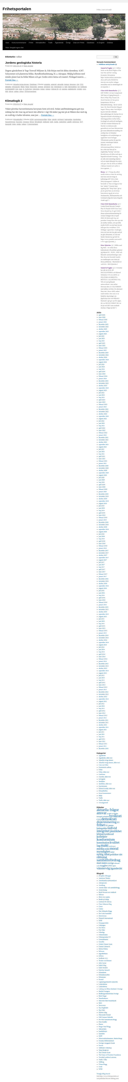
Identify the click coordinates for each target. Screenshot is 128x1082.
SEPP (100, 1036)
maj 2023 (102, 397)
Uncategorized (103, 803)
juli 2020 (101, 477)
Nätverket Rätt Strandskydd (107, 1001)
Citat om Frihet (78, 43)
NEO (100, 1003)
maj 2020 (102, 482)
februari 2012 (103, 715)
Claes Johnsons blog (105, 904)
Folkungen (102, 925)
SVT (81, 122)
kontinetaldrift (9, 89)
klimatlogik (38, 122)
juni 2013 (102, 678)
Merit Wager (103, 996)
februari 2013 (103, 687)
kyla (16, 89)
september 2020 (104, 473)
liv (23, 89)
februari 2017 (103, 574)
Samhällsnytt (103, 1031)
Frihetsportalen (17, 9)
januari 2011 (103, 746)
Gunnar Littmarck (104, 946)
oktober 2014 (103, 640)
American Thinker (104, 878)
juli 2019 (101, 506)
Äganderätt (59, 43)
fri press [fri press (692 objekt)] (109, 825)
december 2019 (103, 494)
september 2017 (104, 558)
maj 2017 (102, 567)
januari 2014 (103, 661)
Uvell (100, 1067)
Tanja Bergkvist (104, 1050)
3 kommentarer (32, 124)
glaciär (54, 119)
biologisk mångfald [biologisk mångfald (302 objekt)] (103, 816)
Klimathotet (102, 972)
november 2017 (104, 553)
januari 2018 (103, 548)
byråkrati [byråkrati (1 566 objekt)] (115, 816)
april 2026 (102, 315)
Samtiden (102, 1034)
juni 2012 (102, 706)
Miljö (100, 796)
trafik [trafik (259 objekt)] (98, 866)
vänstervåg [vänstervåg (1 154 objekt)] (103, 868)
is (63, 87)
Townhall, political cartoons (107, 1057)
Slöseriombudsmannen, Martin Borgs (110, 1038)
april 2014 (102, 654)
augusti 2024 (103, 362)
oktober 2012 (103, 697)
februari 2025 (103, 348)
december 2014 (103, 635)
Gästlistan (90, 43)
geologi (40, 87)
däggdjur (8, 87)
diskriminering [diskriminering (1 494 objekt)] (107, 822)
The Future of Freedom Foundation (110, 1055)
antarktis (47, 84)
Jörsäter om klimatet (105, 961)
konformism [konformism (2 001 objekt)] (106, 839)
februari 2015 (103, 631)
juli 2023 (101, 393)
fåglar (22, 87)
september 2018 (104, 529)
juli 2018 (101, 534)
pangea (64, 89)
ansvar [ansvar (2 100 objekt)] (101, 813)
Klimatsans (102, 977)
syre (84, 89)
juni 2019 (102, 508)
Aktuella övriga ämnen (21, 84)
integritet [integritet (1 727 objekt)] (103, 831)
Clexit (101, 906)
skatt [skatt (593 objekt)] (99, 863)
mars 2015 (102, 628)
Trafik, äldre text (104, 800)
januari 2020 (103, 492)
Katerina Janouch (104, 970)
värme (11, 91)
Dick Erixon (102, 916)
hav (52, 87)
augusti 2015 (103, 616)
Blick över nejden (104, 897)
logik (51, 122)
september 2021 (104, 444)
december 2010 (103, 748)
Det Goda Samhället (105, 913)
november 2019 (104, 496)
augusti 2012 (103, 701)
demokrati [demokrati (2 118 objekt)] (109, 819)
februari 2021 (103, 461)
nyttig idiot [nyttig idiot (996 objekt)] (103, 854)
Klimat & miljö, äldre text (107, 788)
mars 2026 (102, 317)
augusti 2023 (103, 390)
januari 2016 (103, 605)
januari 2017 (103, 576)
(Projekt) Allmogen (105, 876)
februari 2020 (103, 489)
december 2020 (103, 466)
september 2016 (104, 586)
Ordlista (110, 43)
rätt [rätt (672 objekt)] (120, 854)
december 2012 (103, 692)
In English (100, 43)
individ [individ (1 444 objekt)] (112, 828)
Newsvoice (102, 1005)
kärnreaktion (72, 87)
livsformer (28, 89)
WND (101, 1069)
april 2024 (102, 371)
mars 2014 (102, 656)
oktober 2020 (103, 470)
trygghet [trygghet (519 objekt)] (103, 865)
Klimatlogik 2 (13, 100)
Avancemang (103, 890)
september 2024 (104, 360)
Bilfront (101, 895)
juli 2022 (101, 421)
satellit (69, 122)
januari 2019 (103, 520)
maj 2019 (102, 510)
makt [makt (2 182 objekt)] (104, 845)
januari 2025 (103, 350)
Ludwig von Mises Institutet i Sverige (111, 989)
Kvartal (101, 979)
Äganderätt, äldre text (105, 758)
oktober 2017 (103, 555)
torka (14, 124)
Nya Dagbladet (103, 1008)
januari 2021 (103, 463)
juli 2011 (101, 732)
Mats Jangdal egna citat (14, 48)
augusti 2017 (103, 560)
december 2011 (103, 720)
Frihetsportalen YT (105, 937)
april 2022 (102, 428)
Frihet (31, 43)
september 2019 (104, 501)
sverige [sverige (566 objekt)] (110, 863)
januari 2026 (103, 322)
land (20, 89)
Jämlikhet (102, 781)
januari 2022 (103, 435)
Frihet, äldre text (104, 772)
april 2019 (102, 513)
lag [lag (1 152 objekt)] (98, 845)
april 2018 (102, 541)
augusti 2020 (103, 475)
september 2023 (104, 388)
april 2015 (102, 626)
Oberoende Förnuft (105, 1015)
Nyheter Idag (103, 1012)
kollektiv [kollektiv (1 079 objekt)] (102, 836)
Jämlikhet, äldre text (105, 784)
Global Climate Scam (105, 944)
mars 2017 (102, 572)
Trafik (50, 43)
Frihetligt (102, 932)
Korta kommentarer (19, 43)
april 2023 (102, 400)
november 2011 (104, 722)
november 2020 (104, 468)
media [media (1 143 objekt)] (100, 848)
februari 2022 (103, 433)
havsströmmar (10, 122)
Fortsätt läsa (11, 80)
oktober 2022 (103, 414)
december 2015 (103, 607)
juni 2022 (102, 423)
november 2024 (104, 355)
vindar (19, 124)
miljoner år (54, 89)
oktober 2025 (103, 329)
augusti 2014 (103, 645)
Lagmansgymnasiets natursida (108, 982)
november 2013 (104, 666)
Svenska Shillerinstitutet (106, 1041)
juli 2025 (101, 336)
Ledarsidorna (103, 984)
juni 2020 (102, 480)
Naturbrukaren (103, 998)
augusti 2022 (103, 419)
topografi (8, 124)
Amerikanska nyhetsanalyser (108, 880)
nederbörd (62, 122)
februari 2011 (103, 744)
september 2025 (104, 331)
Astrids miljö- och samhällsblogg (109, 888)
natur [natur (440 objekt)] (112, 852)
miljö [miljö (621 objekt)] (107, 849)
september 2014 (104, 642)
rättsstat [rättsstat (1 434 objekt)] (102, 857)
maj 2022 (102, 426)
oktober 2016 (103, 583)
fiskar (27, 87)
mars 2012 (102, 713)
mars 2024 (102, 374)
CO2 (81, 84)
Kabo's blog (102, 965)
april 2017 (102, 569)
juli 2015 (101, 619)
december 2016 (103, 579)
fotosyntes (33, 87)
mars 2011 (102, 741)
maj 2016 (102, 595)
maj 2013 (102, 680)
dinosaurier (16, 87)
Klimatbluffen (41, 43)
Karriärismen (103, 786)
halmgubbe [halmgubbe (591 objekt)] (102, 828)
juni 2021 (102, 452)
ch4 (78, 84)
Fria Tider (102, 930)
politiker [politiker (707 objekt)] (114, 854)
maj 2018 (102, 539)
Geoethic (101, 942)
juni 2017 (102, 565)
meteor (48, 89)
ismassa (26, 122)
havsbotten (77, 119)
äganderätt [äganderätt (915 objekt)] (116, 868)
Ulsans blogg (103, 1064)
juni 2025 (102, 338)
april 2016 (102, 598)
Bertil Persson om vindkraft (107, 892)
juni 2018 (102, 536)
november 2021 (104, 440)
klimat (32, 122)
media (56, 122)
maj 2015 (102, 624)
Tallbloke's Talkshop (105, 1048)
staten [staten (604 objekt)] (104, 863)
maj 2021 (102, 454)
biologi (66, 84)
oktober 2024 (103, 357)
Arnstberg (102, 885)
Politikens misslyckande (107, 64)
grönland (47, 87)
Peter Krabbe (103, 1022)
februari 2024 (103, 376)
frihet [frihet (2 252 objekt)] (101, 825)
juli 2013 (101, 675)
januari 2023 (103, 407)
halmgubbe (68, 119)
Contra (101, 909)
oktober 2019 (103, 499)
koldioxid (83, 87)
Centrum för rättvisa (105, 902)
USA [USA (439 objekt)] (110, 865)
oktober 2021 (103, 442)
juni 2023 (102, 395)
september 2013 (104, 671)
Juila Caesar (102, 963)
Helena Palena (103, 949)
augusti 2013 (103, 673)
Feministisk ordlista (105, 767)
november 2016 (104, 581)
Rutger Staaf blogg (105, 1027)
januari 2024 (103, 378)
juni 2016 (102, 593)
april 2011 (102, 739)
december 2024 (103, 353)
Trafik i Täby (103, 1060)
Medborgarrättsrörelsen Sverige (109, 994)
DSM (100, 921)
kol (79, 87)
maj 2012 (102, 708)
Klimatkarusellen (104, 975)
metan (42, 89)
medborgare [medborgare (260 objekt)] (112, 846)
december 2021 (103, 437)
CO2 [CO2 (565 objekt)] (99, 819)
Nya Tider (102, 1010)
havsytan (19, 122)
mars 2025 (102, 345)
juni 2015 (102, 621)
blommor (73, 84)
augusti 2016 (103, 588)
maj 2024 (102, 369)
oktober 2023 (103, 386)
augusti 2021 (103, 447)
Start (7, 43)
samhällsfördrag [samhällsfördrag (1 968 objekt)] (108, 860)
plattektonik (72, 89)
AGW (31, 119)
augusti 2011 (103, 730)
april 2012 (102, 711)
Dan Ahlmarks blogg (105, 911)
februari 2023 (103, 404)
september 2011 (104, 727)
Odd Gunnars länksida (106, 1017)
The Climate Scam (104, 1052)
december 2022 (103, 409)
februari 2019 (103, 517)
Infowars (101, 951)
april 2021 (102, 456)
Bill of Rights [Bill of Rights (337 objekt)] (113, 814)
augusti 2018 (103, 532)
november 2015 (104, 609)
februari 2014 (103, 659)
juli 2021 (101, 449)
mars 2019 (102, 515)
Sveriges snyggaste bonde (107, 1043)
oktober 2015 (103, 612)
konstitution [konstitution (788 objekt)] (103, 842)
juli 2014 (101, 647)
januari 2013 (103, 689)
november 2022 (104, 411)
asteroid (54, 84)
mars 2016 (102, 600)
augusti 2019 (103, 503)
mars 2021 (102, 459)
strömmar (75, 122)
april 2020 (102, 484)
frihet (49, 119)
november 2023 (104, 383)
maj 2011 (102, 737)
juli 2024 (101, 364)
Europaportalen (103, 923)
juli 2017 (101, 562)
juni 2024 (102, 367)
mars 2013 (102, 685)
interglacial (58, 87)
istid (66, 87)
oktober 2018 (103, 527)
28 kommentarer (30, 91)
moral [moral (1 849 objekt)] (114, 848)
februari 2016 (103, 602)
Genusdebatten (103, 939)
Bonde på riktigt (104, 899)
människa (36, 89)
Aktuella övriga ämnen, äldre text (109, 763)
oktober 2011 (103, 725)
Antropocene (103, 883)
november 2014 (104, 638)
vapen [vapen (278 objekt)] (114, 866)
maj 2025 (102, 341)
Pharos (101, 1024)
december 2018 (103, 522)
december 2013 (103, 664)
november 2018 (104, 525)
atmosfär (60, 84)
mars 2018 (102, 543)
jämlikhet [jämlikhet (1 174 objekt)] (116, 831)
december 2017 (103, 550)
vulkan (16, 91)
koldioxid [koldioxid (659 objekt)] (109, 834)
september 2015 (104, 614)
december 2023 (103, 381)
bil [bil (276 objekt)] (107, 813)
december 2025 (103, 324)
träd (6, 91)
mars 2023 (102, 402)
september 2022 (104, 416)
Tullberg (101, 1062)
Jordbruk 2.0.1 (103, 958)
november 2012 (104, 694)
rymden (79, 89)
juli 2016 (101, 591)
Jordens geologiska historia (23, 62)
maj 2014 (102, 652)
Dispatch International (106, 918)
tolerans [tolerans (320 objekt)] (117, 863)
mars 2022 (102, 430)
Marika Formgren (104, 991)
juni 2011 (102, 734)
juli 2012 (101, 704)
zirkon (21, 91)
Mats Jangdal (28, 66)
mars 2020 (102, 487)
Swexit (101, 1045)
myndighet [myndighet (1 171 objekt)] (103, 851)
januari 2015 (103, 633)
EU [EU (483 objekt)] (118, 822)
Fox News (102, 928)
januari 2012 (103, 718)
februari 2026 (103, 320)
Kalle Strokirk (103, 968)
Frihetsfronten (103, 935)
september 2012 (104, 699)
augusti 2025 (103, 334)
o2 (60, 89)
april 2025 (102, 343)
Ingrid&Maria (103, 954)
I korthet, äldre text (105, 777)
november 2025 (104, 327)
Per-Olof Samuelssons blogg (108, 1019)
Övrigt (68, 43)
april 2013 (102, 682)
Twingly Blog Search (103, 1074)
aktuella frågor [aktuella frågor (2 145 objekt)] (108, 810)
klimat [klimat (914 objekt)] (100, 834)
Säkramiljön (102, 1029)
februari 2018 (103, 546)
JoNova (101, 956)
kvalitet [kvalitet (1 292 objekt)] (114, 842)
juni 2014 (102, 649)
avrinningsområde (40, 119)
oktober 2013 (103, 668)
